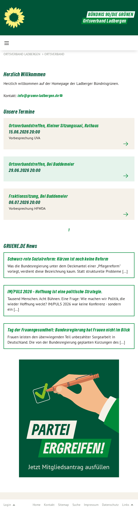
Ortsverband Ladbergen (22, 54)
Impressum (91, 505)
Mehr (69, 144)
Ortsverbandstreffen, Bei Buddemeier (41, 164)
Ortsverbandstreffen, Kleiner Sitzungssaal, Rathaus (54, 125)
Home (36, 505)
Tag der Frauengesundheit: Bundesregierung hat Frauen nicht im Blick (69, 330)
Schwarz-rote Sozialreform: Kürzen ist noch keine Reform (58, 259)
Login (7, 505)
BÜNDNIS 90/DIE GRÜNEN (110, 14)
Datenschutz (110, 505)
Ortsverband (54, 54)
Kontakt (49, 505)
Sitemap (63, 505)
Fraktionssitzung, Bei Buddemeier (38, 196)
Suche (76, 505)
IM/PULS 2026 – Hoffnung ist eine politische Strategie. (55, 291)
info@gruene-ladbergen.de (38, 95)
